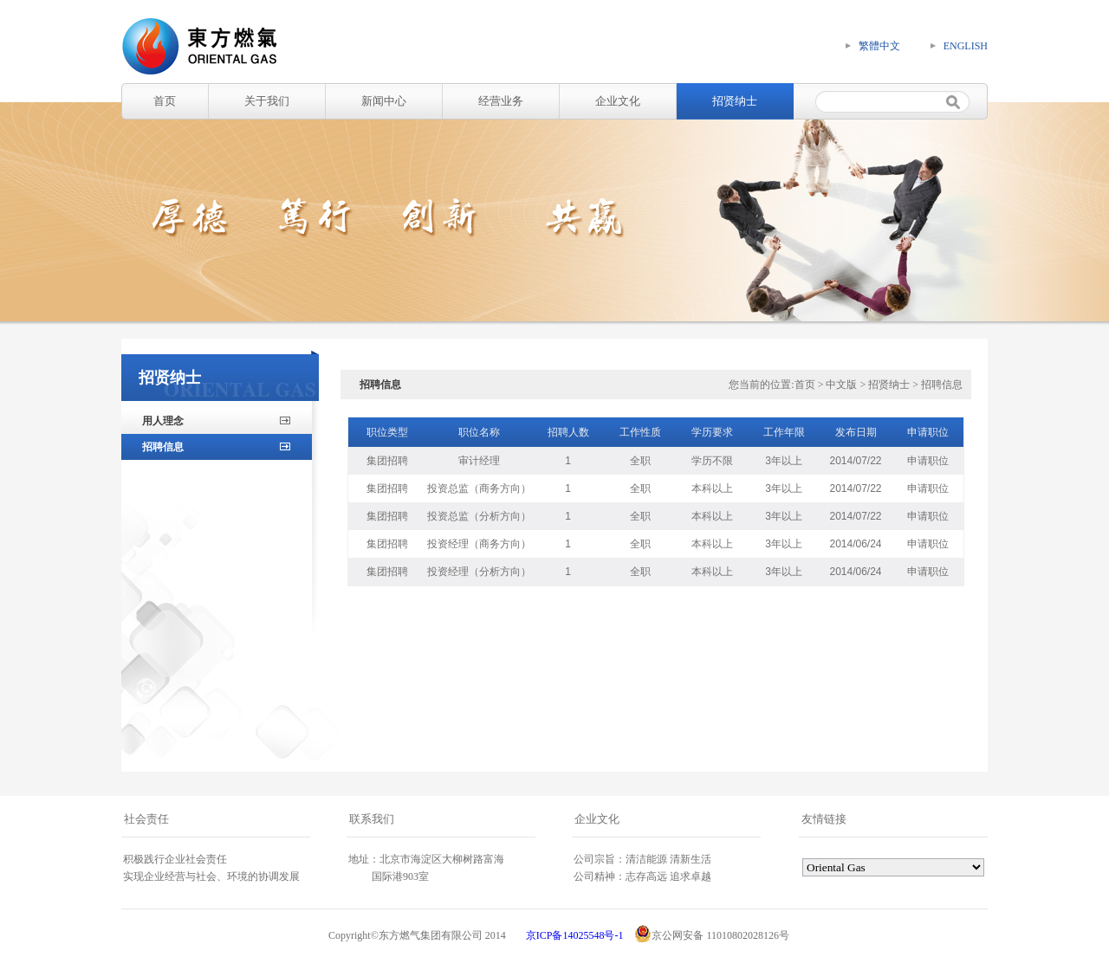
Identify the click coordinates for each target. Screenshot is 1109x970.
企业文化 (617, 100)
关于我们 (266, 100)
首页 (164, 100)
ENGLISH (966, 46)
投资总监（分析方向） (479, 516)
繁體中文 (879, 46)
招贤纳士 (734, 100)
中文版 (841, 384)
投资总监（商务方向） (479, 488)
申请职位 (928, 461)
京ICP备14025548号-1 (575, 935)
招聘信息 (163, 447)
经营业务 (500, 100)
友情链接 (823, 818)
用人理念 (163, 421)
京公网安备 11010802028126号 (711, 933)
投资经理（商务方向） (479, 544)
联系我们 (371, 818)
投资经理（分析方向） (479, 572)
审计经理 (479, 461)
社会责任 (146, 818)
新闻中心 (383, 100)
